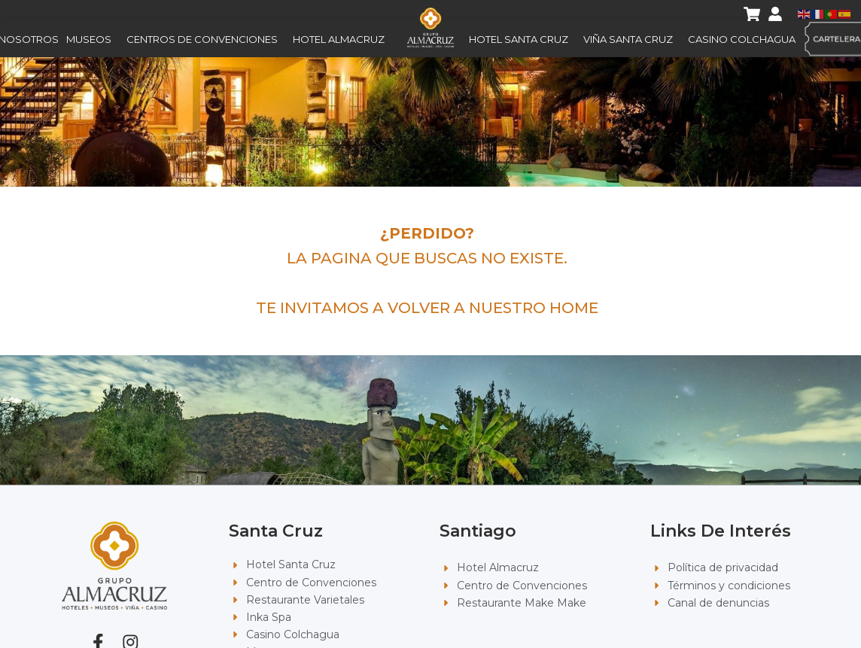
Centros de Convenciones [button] (205, 39)
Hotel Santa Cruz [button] (522, 39)
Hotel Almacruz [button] (342, 39)
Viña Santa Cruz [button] (631, 39)
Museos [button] (92, 39)
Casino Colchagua (742, 39)
